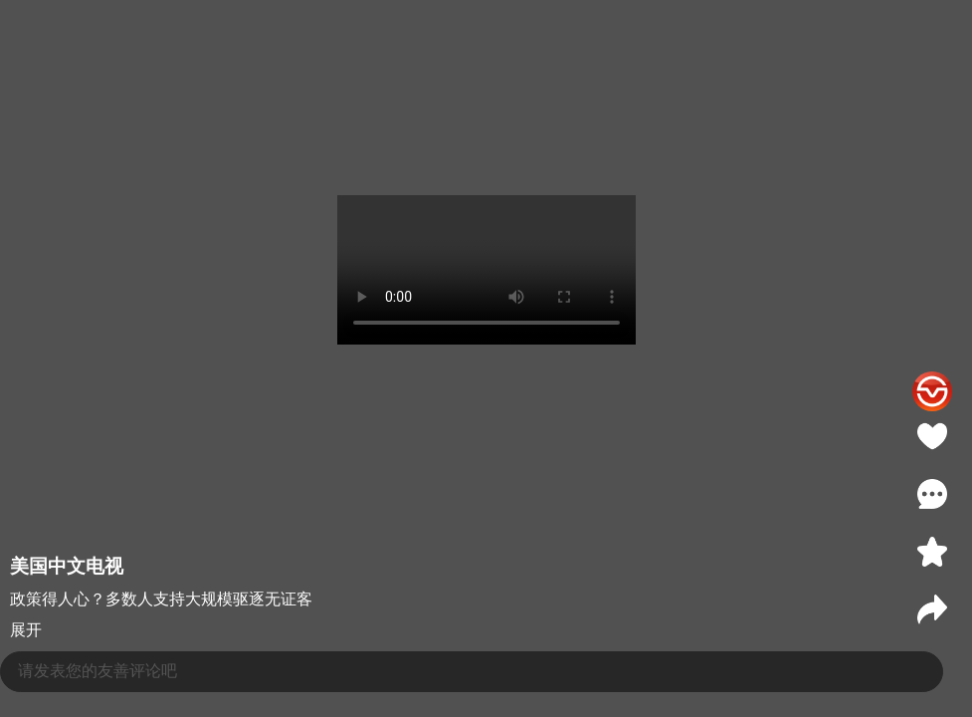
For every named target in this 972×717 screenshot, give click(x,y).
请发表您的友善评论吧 (97, 670)
